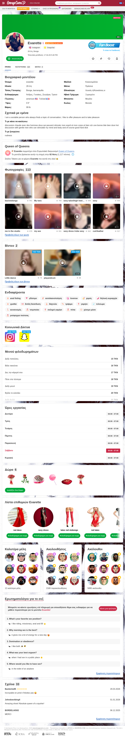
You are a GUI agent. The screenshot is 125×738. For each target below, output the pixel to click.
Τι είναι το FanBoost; (111, 50)
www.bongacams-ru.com (41, 728)
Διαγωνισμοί (66, 9)
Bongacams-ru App (82, 8)
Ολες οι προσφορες (51, 8)
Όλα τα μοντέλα (8, 9)
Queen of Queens (66, 151)
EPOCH (70, 728)
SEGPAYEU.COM (80, 728)
